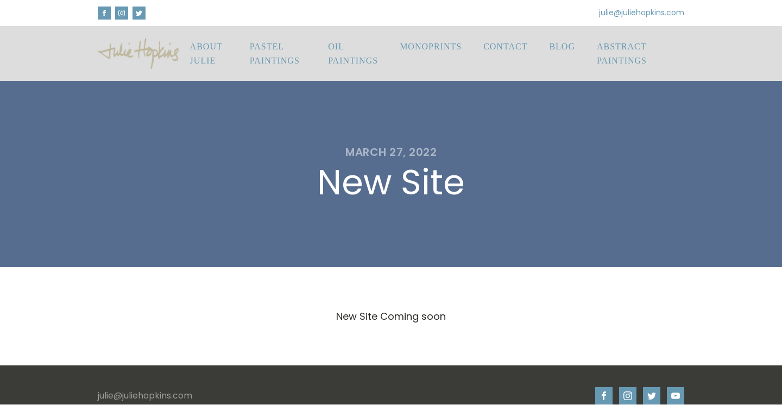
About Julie (206, 53)
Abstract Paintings (622, 53)
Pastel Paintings (275, 53)
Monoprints (431, 46)
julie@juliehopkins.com (641, 13)
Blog (562, 46)
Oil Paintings (353, 53)
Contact (505, 46)
